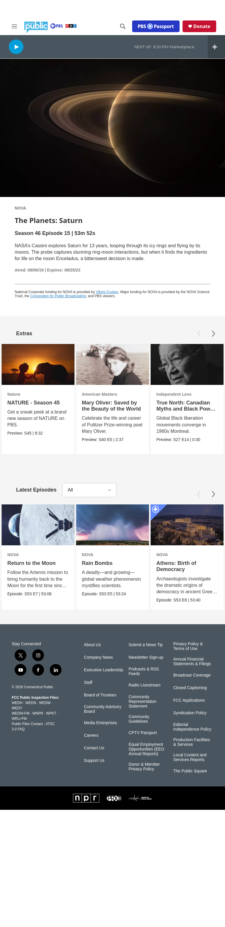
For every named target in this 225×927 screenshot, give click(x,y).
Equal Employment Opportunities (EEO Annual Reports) (146, 749)
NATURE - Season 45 (33, 403)
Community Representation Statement (142, 701)
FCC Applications (188, 700)
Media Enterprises (100, 722)
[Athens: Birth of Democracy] (183, 524)
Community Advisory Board (102, 709)
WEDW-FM (20, 713)
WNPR (37, 713)
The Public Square (190, 771)
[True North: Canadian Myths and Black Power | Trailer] (187, 364)
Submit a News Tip (146, 645)
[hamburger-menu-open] (14, 26)
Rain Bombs (100, 563)
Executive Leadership (103, 670)
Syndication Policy (190, 712)
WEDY (17, 708)
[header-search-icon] (122, 26)
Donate (201, 26)
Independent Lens (174, 394)
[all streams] (216, 46)
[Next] (213, 334)
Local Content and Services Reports (190, 757)
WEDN (30, 703)
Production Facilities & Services (191, 741)
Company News (98, 657)
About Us (92, 645)
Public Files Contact (27, 724)
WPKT (51, 713)
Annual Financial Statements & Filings (192, 661)
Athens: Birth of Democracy (172, 566)
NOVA (20, 208)
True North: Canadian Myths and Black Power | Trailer (186, 409)
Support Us (94, 760)
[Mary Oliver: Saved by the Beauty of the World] (110, 364)
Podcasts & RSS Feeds (144, 671)
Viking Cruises (107, 292)
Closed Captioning (190, 687)
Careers (91, 735)
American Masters (98, 394)
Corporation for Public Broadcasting (58, 296)
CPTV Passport (143, 732)
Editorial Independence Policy (192, 726)
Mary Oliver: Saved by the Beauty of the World (109, 406)
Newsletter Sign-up (146, 657)
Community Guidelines (139, 718)
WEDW (44, 703)
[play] (16, 47)
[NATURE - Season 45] (37, 364)
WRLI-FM (19, 718)
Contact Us (94, 748)
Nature (13, 394)
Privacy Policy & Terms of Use (187, 646)
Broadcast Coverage (192, 675)
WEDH (17, 703)
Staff (88, 682)
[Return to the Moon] (37, 524)
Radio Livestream (145, 685)
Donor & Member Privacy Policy (144, 766)
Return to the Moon (31, 563)
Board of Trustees (100, 695)
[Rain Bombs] (115, 524)
